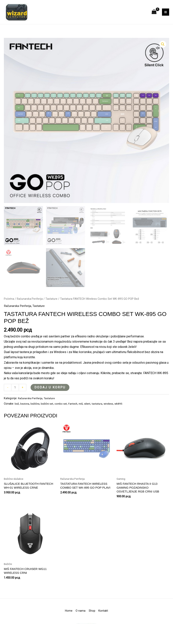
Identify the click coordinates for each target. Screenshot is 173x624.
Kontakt (110, 621)
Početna (9, 307)
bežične (36, 412)
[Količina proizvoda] (15, 396)
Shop (94, 621)
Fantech (77, 412)
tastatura (103, 412)
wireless (115, 412)
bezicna (25, 412)
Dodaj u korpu (50, 396)
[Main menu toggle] (165, 16)
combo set (64, 412)
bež (17, 412)
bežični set (49, 412)
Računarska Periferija (30, 307)
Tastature (53, 307)
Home (62, 621)
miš (86, 412)
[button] (162, 52)
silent (93, 412)
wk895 (126, 412)
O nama (78, 621)
